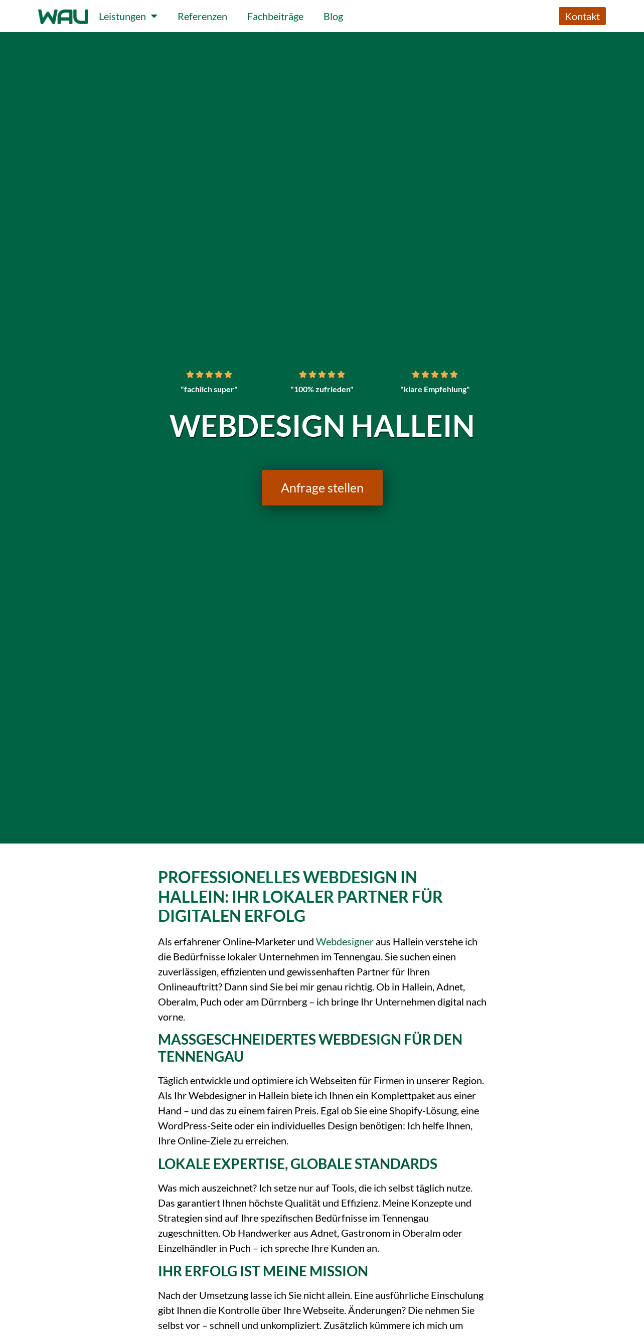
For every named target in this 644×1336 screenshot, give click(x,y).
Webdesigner (345, 941)
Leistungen (128, 16)
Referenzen (202, 16)
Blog (333, 16)
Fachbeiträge (275, 16)
